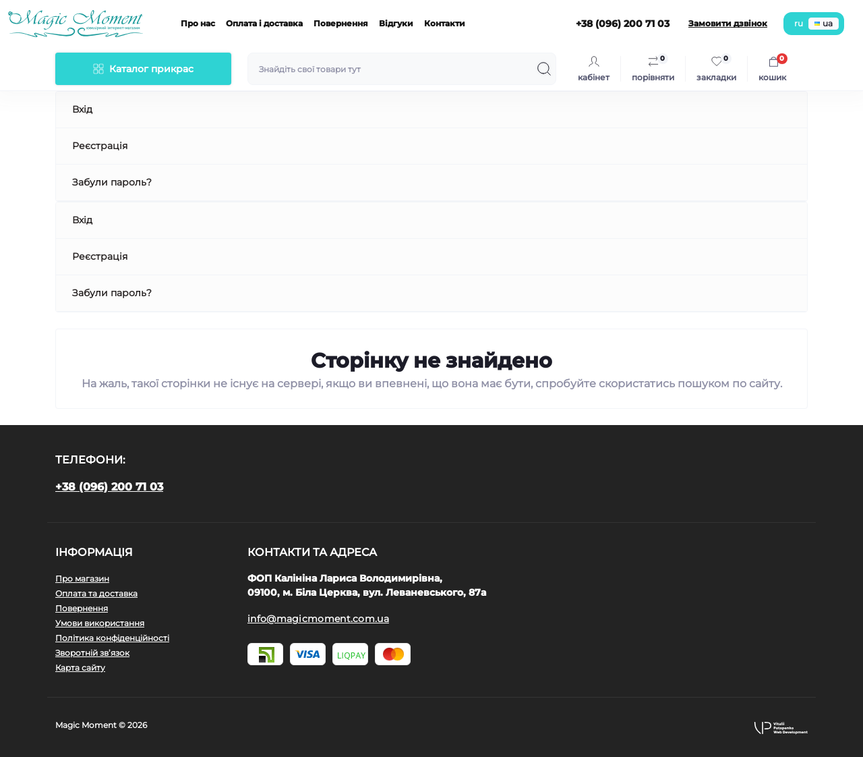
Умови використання (99, 623)
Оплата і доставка (264, 23)
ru (798, 23)
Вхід (82, 109)
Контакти (444, 23)
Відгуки (396, 23)
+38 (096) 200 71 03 (109, 486)
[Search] (544, 69)
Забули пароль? (112, 182)
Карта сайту (80, 668)
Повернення (341, 23)
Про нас (198, 23)
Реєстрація (99, 146)
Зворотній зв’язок (92, 653)
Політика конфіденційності (112, 638)
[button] (781, 727)
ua (823, 23)
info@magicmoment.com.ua (318, 619)
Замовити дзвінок (727, 23)
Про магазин (82, 578)
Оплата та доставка (96, 593)
